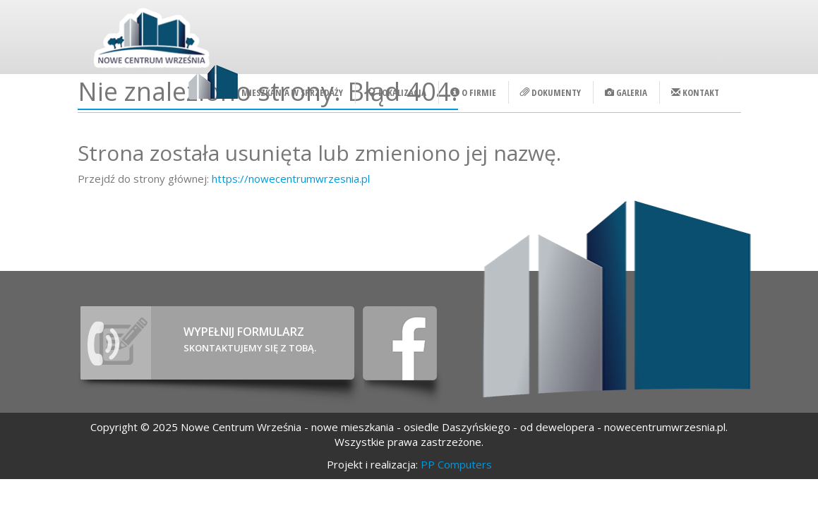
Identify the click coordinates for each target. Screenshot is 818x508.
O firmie (473, 92)
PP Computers (456, 464)
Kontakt (695, 92)
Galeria (626, 92)
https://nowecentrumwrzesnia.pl (291, 178)
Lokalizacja (396, 92)
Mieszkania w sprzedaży (292, 92)
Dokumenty (550, 92)
